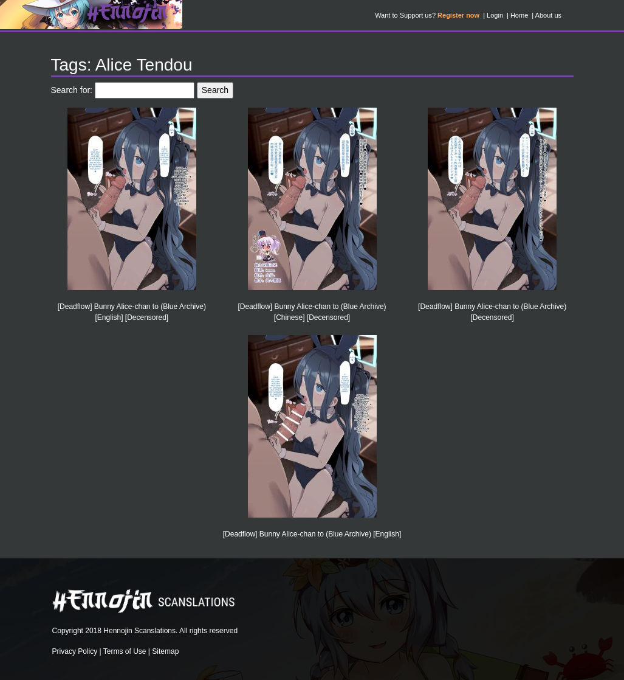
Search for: (71, 90)
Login (495, 15)
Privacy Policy (75, 651)
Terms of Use (124, 651)
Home (519, 15)
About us (548, 15)
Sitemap (165, 651)
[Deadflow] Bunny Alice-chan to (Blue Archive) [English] (312, 534)
